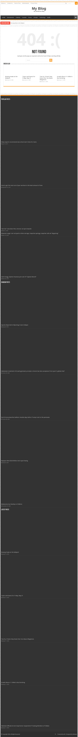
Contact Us (9, 3)
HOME (3, 17)
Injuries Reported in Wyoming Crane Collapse (14, 325)
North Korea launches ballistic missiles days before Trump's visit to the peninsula (25, 417)
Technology (42, 17)
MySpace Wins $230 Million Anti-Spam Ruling (14, 460)
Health (48, 17)
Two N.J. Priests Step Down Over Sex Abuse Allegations (46, 78)
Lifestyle (36, 17)
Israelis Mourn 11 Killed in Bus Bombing (64, 77)
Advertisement (25, 3)
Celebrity (18, 17)
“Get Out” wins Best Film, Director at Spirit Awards (16, 229)
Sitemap (75, 734)
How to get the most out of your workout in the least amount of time (21, 185)
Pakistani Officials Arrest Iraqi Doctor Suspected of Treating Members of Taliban (25, 726)
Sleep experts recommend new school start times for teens (19, 142)
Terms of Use (17, 3)
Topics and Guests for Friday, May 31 (28, 77)
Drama (30, 17)
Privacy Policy (34, 3)
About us (3, 3)
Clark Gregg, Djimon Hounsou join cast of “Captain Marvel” (18, 277)
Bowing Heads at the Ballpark (17, 23)
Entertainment (10, 17)
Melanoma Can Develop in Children (11, 504)
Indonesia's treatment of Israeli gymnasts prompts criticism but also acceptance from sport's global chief (32, 371)
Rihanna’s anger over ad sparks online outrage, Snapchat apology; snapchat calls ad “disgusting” (29, 233)
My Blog (39, 8)
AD (64, 734)
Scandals (24, 17)
